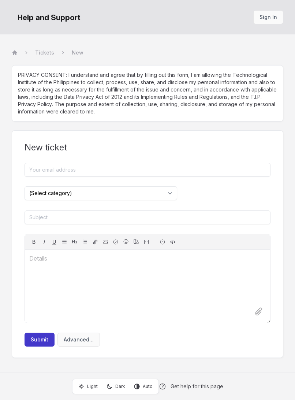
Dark (116, 386)
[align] (64, 241)
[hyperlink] (95, 242)
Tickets (44, 52)
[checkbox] (115, 242)
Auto (143, 386)
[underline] (54, 242)
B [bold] (34, 242)
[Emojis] (126, 241)
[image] (105, 242)
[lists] (85, 241)
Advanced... (79, 339)
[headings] (74, 241)
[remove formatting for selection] (162, 242)
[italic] (44, 242)
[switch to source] (172, 242)
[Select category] (101, 193)
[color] (136, 241)
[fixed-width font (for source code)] (146, 242)
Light (88, 386)
